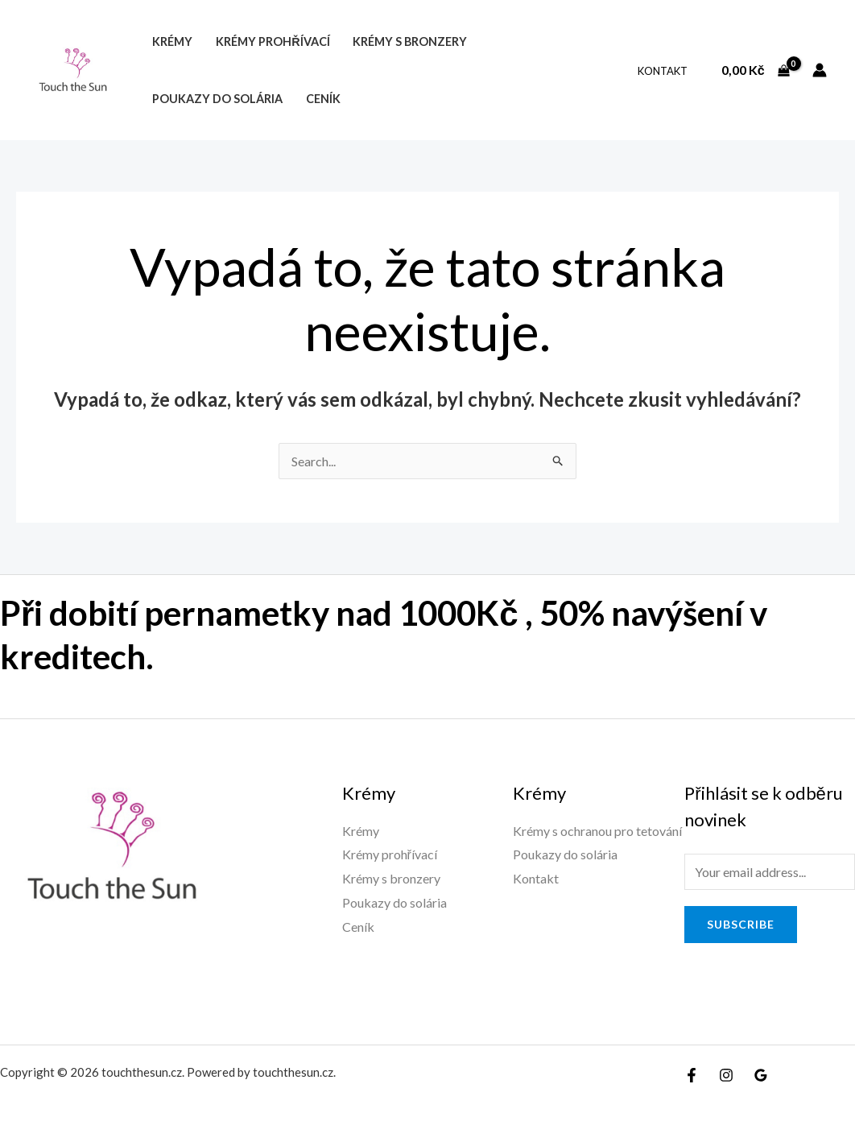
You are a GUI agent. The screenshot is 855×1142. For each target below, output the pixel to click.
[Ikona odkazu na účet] (819, 70)
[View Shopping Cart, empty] (755, 70)
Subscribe (740, 924)
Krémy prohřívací (272, 41)
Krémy (172, 41)
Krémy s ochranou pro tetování (597, 830)
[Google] (761, 1075)
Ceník (323, 99)
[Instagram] (726, 1075)
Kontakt (663, 70)
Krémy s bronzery (410, 41)
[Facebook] (691, 1075)
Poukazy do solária (217, 99)
